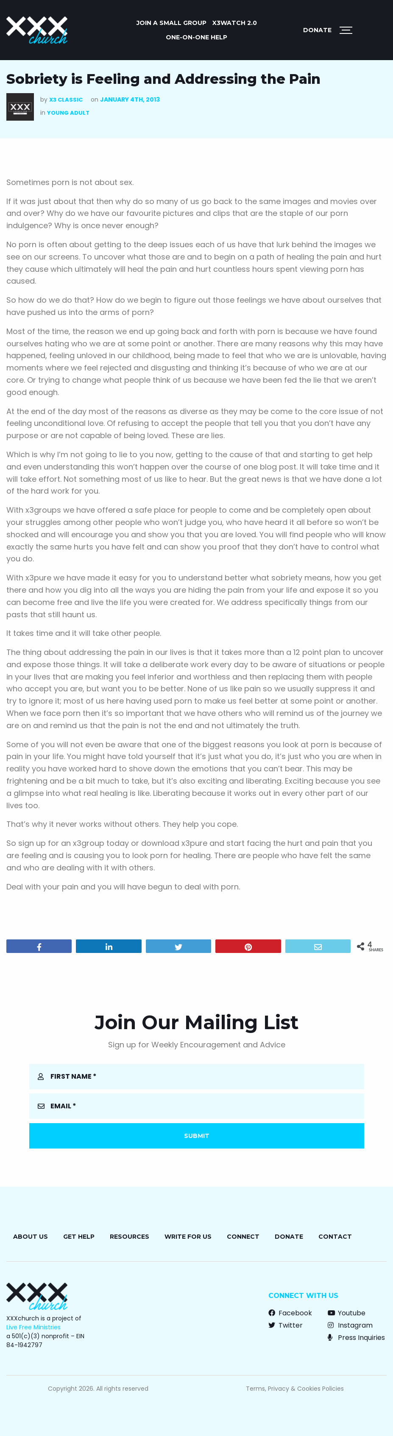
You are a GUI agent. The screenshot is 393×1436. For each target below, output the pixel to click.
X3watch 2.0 (234, 23)
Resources (129, 1236)
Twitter (285, 1325)
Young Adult (68, 113)
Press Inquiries (356, 1337)
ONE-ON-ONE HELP (196, 37)
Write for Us (188, 1236)
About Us (30, 1236)
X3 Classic (66, 100)
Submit (196, 1136)
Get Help (79, 1236)
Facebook (290, 1313)
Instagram (350, 1325)
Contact (335, 1236)
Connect (243, 1236)
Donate (317, 30)
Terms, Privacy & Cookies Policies (295, 1388)
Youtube (346, 1313)
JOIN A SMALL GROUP (171, 23)
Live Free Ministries (33, 1327)
